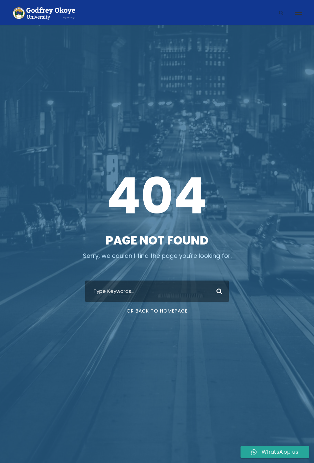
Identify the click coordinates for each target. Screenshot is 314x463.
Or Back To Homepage (157, 311)
